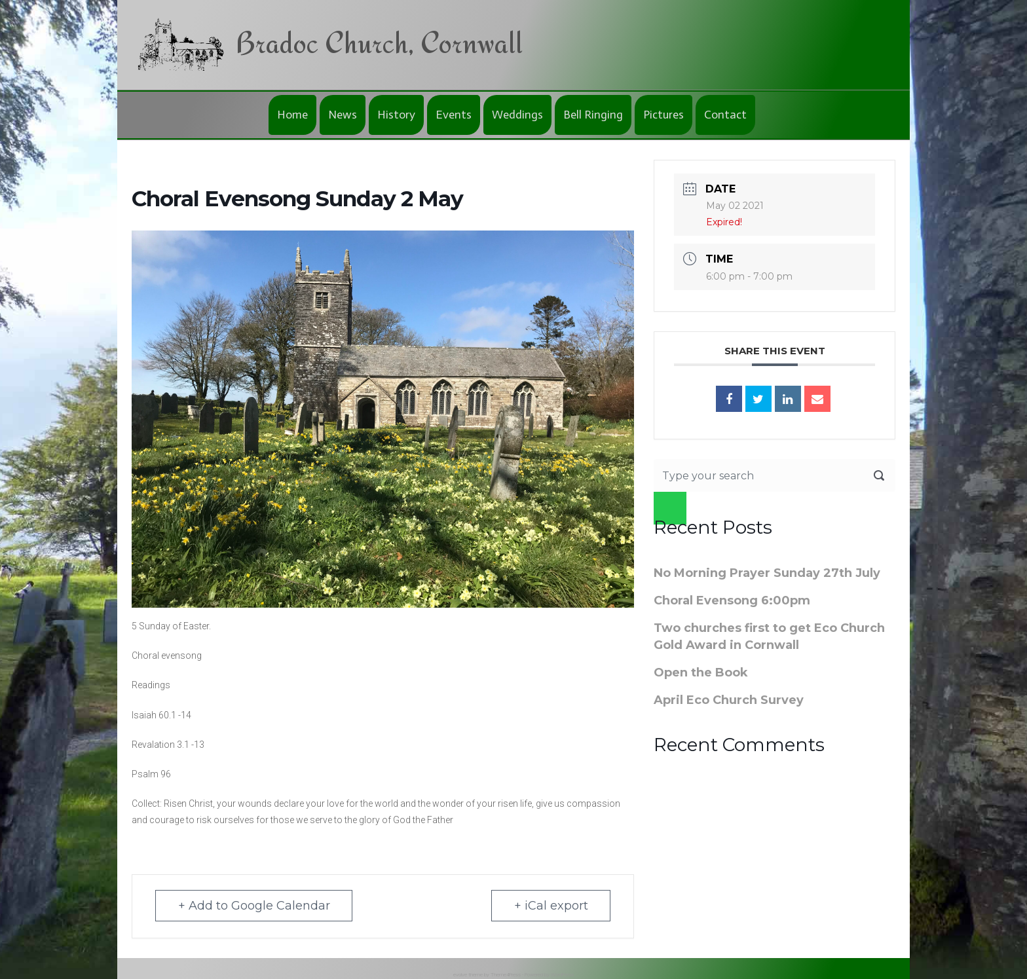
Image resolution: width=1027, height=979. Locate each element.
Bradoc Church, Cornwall (379, 42)
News (342, 114)
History (396, 114)
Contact (725, 114)
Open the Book (701, 672)
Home (292, 114)
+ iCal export (551, 905)
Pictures (663, 114)
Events (454, 114)
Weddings (517, 114)
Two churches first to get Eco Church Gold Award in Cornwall (769, 636)
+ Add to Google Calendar (254, 905)
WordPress (562, 975)
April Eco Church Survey (729, 700)
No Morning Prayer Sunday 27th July (767, 573)
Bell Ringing (593, 114)
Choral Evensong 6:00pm (732, 600)
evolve (460, 975)
